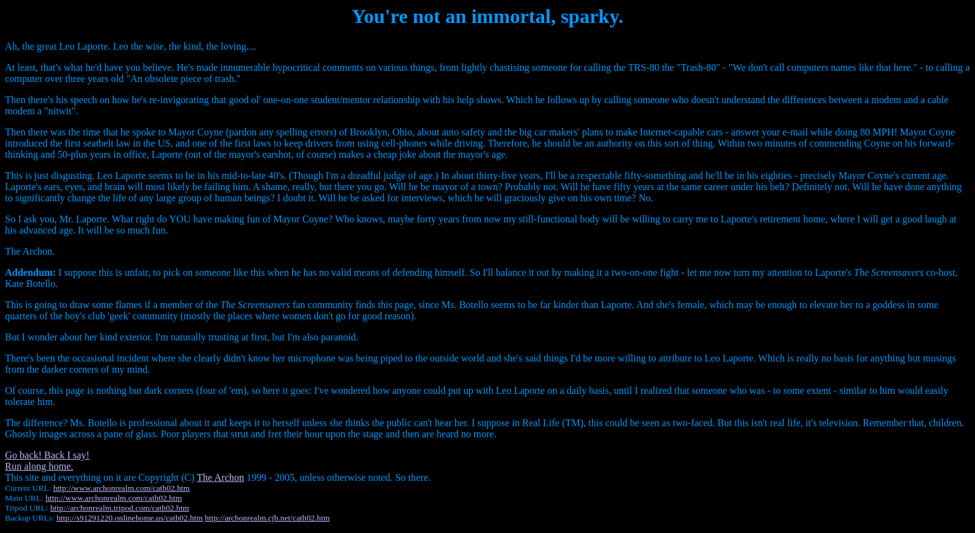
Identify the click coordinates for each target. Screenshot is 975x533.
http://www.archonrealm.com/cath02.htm (121, 488)
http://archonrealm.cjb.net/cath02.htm (267, 517)
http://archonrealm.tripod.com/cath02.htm (119, 507)
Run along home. (39, 466)
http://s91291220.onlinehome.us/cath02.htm (130, 517)
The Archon (220, 477)
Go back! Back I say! (47, 455)
